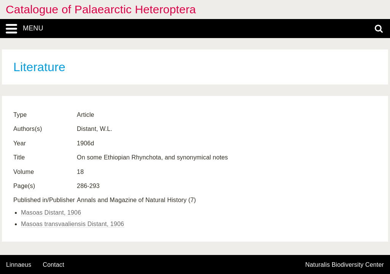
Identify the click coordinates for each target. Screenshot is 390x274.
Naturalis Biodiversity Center (344, 265)
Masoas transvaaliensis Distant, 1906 (72, 224)
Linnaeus (18, 265)
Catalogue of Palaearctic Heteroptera (101, 9)
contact (53, 264)
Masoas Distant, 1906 (51, 212)
